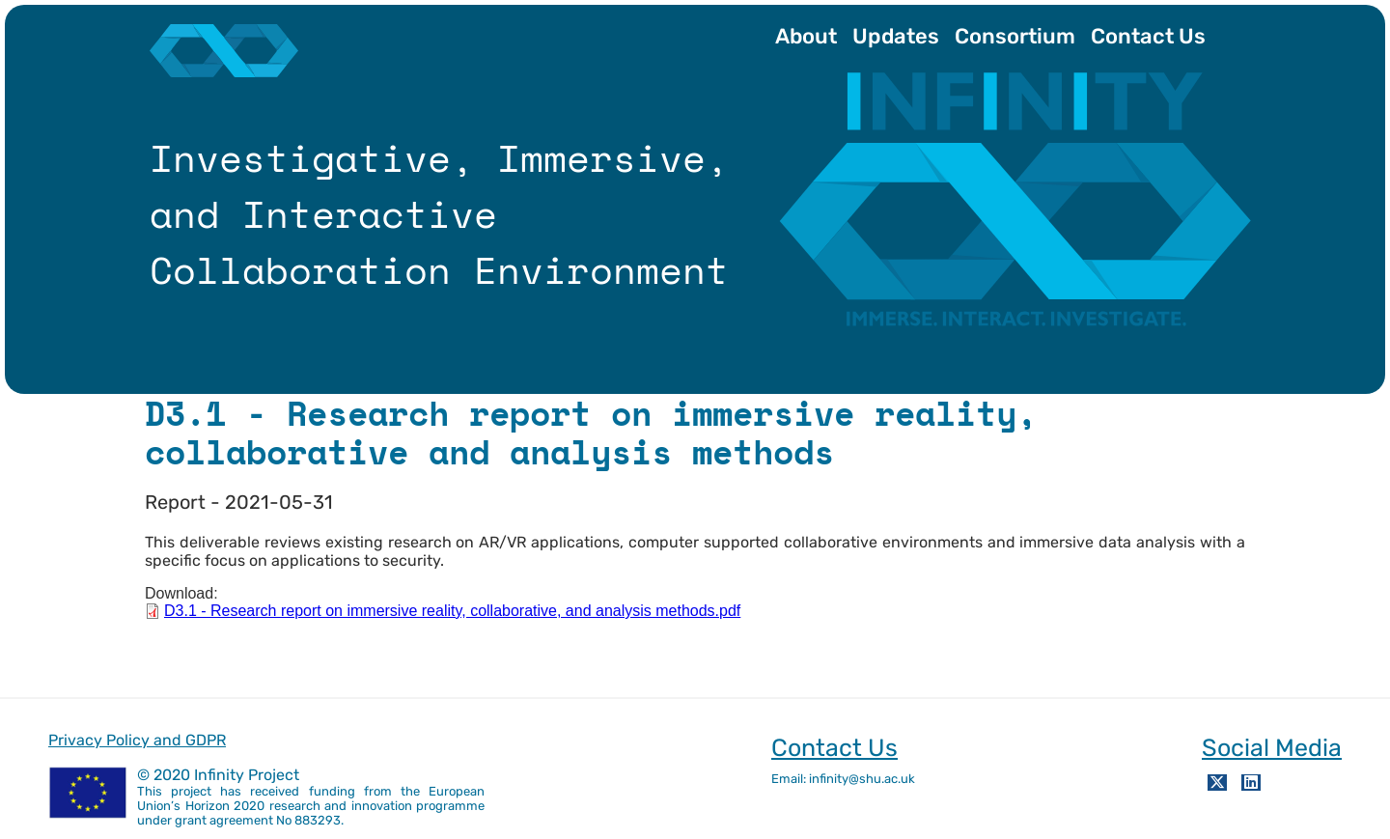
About (806, 36)
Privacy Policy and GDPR (137, 740)
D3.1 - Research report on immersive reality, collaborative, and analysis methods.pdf (452, 610)
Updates (895, 36)
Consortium (1015, 36)
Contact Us (1148, 36)
